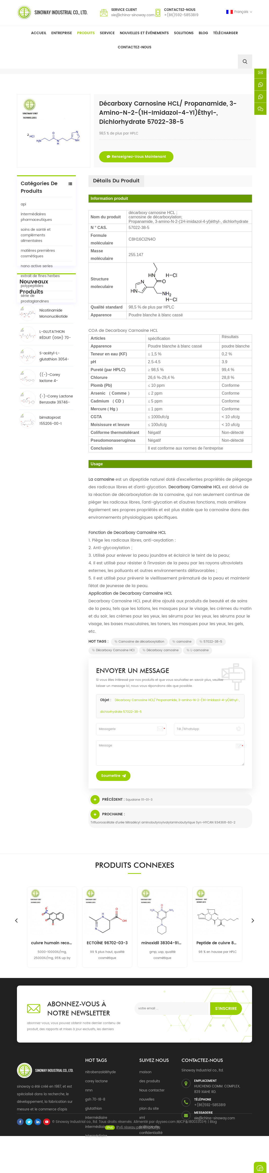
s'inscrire (226, 1008)
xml (142, 1118)
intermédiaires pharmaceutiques (36, 217)
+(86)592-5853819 (181, 15)
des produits (149, 1081)
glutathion (93, 1108)
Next (253, 920)
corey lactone (96, 1081)
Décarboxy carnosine (160, 650)
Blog (203, 33)
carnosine (181, 641)
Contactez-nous (134, 47)
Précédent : (108, 799)
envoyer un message (260, 1167)
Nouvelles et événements (144, 33)
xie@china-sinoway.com (132, 15)
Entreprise (61, 33)
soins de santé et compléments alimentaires (36, 235)
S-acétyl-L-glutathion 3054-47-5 (54, 407)
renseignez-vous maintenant (136, 157)
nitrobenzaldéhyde (100, 1072)
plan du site (149, 1108)
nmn (89, 1090)
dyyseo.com (165, 1164)
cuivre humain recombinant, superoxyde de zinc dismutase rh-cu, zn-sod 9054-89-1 (52, 943)
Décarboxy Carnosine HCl (113, 650)
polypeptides (32, 286)
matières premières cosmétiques (38, 253)
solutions (184, 33)
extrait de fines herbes (40, 276)
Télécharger (225, 33)
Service (107, 33)
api (23, 204)
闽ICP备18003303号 (191, 1164)
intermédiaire (96, 1118)
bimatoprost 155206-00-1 (50, 471)
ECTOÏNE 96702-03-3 (107, 943)
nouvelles (146, 1099)
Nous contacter (152, 1090)
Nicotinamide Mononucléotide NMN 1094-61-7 (53, 364)
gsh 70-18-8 (95, 1099)
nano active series (37, 266)
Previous (16, 920)
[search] (245, 61)
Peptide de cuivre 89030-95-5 (217, 943)
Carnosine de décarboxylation (139, 641)
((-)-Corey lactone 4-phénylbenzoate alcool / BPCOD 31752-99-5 (53, 428)
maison (145, 1072)
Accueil (38, 33)
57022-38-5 (210, 641)
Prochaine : (108, 814)
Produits (86, 33)
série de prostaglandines (35, 298)
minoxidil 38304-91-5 (162, 943)
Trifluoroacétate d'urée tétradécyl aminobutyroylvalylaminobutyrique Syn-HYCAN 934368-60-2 (163, 822)
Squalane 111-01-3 (139, 799)
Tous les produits (35, 311)
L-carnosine (198, 650)
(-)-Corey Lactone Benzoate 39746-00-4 (56, 450)
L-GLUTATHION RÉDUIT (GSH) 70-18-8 (55, 385)
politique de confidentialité (151, 1130)
